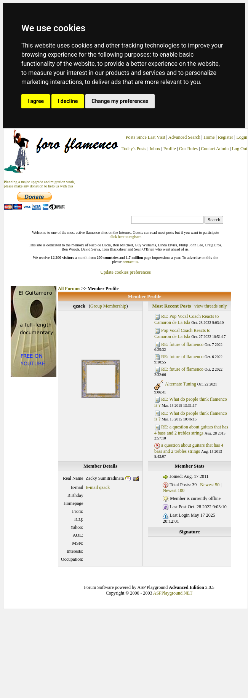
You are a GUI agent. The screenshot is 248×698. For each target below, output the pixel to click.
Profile (169, 148)
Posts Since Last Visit (145, 137)
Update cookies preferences (125, 272)
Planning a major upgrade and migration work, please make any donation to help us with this (39, 184)
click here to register (125, 237)
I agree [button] (35, 101)
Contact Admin (215, 148)
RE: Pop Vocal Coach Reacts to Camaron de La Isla (186, 319)
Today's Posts (134, 148)
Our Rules (188, 148)
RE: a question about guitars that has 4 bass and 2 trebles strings (191, 430)
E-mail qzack (98, 487)
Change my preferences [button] (119, 101)
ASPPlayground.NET (173, 593)
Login (241, 137)
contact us (130, 262)
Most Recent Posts (171, 306)
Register (226, 137)
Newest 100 (173, 490)
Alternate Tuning (180, 384)
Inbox (154, 148)
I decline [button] (68, 101)
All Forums (69, 288)
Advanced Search (184, 137)
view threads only (210, 306)
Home (208, 137)
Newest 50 (209, 484)
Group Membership (108, 306)
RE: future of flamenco (182, 344)
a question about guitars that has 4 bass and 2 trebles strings (188, 448)
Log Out (239, 148)
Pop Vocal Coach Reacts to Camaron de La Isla (182, 333)
